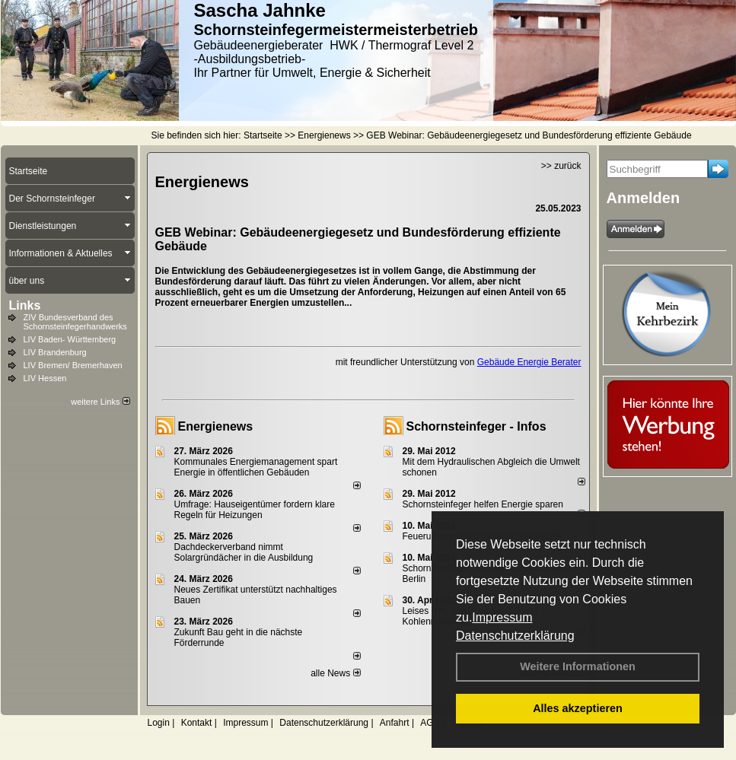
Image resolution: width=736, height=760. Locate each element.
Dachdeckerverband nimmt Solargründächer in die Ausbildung (244, 552)
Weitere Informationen (578, 666)
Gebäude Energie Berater (529, 362)
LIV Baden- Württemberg (70, 339)
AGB (429, 722)
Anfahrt (394, 722)
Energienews (215, 426)
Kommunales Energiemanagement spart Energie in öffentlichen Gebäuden (256, 467)
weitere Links (100, 401)
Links (25, 305)
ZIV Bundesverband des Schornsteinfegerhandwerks (75, 322)
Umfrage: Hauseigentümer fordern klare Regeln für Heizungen (254, 509)
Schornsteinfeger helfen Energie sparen (483, 504)
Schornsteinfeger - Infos (476, 426)
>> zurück (561, 166)
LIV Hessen (45, 378)
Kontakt (196, 722)
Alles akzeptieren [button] (578, 708)
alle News (335, 673)
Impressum (502, 617)
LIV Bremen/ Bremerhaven (73, 365)
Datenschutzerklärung (515, 635)
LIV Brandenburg (55, 352)
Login (159, 722)
